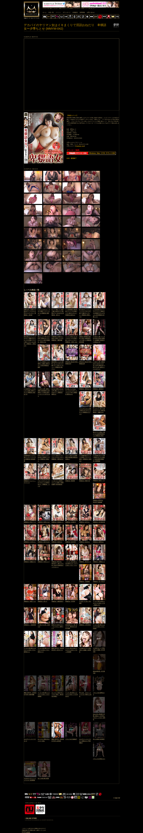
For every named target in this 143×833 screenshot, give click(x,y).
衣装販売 (75, 12)
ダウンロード (67, 12)
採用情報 (82, 12)
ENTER (24, 832)
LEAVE (28, 832)
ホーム (44, 12)
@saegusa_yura (79, 146)
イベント (58, 12)
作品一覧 (51, 12)
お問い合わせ (91, 12)
